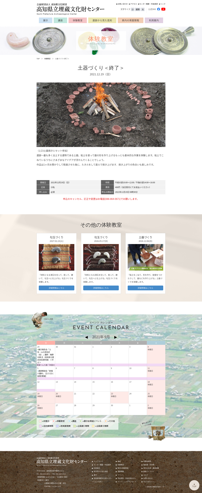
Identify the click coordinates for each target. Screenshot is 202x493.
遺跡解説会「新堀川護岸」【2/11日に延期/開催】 (45, 373)
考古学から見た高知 (101, 471)
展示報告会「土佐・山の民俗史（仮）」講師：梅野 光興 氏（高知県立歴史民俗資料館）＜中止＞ (45, 356)
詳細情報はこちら (56, 287)
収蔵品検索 (147, 461)
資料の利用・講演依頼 (151, 468)
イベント (121, 475)
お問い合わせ (123, 4)
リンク (162, 4)
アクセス (133, 4)
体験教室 (78, 20)
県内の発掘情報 (130, 20)
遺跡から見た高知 (102, 20)
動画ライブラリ (148, 471)
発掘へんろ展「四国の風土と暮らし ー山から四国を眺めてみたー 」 (46, 365)
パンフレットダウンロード (127, 481)
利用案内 (154, 20)
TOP (38, 58)
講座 (60, 20)
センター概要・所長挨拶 (148, 4)
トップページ (98, 461)
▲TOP (194, 485)
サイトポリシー (148, 481)
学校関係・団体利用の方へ (127, 478)
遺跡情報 (121, 471)
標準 (138, 9)
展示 (45, 20)
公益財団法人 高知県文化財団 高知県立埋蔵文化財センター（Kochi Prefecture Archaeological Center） (72, 9)
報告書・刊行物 (148, 465)
